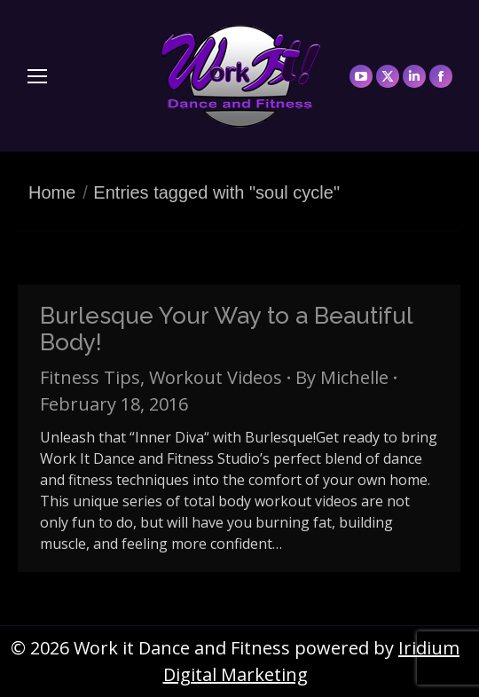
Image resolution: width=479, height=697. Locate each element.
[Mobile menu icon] (37, 76)
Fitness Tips (90, 377)
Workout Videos (215, 377)
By (342, 377)
